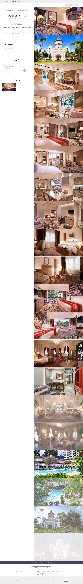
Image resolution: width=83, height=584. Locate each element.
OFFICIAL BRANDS (36, 571)
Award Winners (29, 4)
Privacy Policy (42, 580)
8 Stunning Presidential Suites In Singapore (8, 92)
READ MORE (17, 35)
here (20, 1)
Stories (24, 4)
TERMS (54, 571)
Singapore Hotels (11, 10)
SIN (6, 70)
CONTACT (65, 571)
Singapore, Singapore (22, 10)
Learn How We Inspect (17, 24)
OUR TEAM (23, 571)
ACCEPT (65, 580)
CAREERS (29, 571)
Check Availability (8, 73)
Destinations (19, 4)
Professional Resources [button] (71, 4)
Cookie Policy (55, 580)
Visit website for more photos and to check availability (41, 562)
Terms (48, 580)
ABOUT (17, 571)
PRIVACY (59, 571)
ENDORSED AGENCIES (46, 571)
